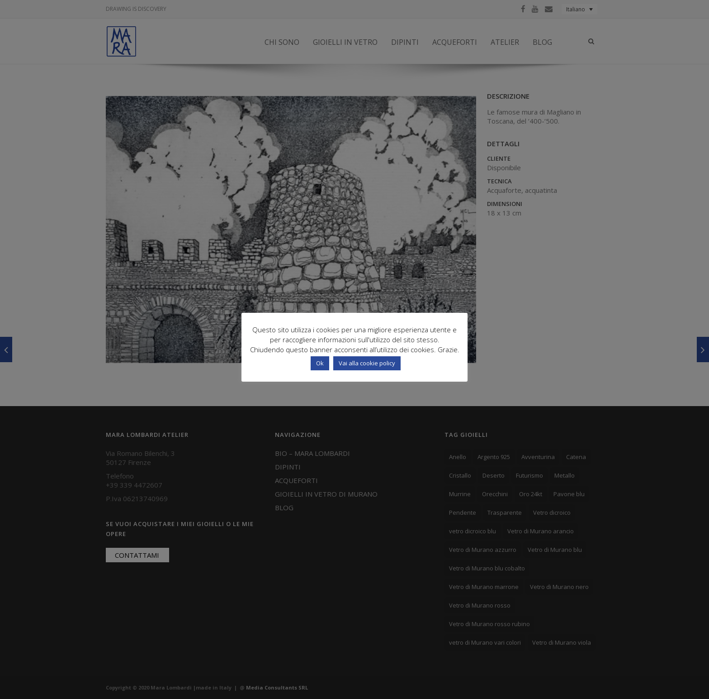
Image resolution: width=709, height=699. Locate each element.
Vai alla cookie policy (367, 363)
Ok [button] (320, 363)
